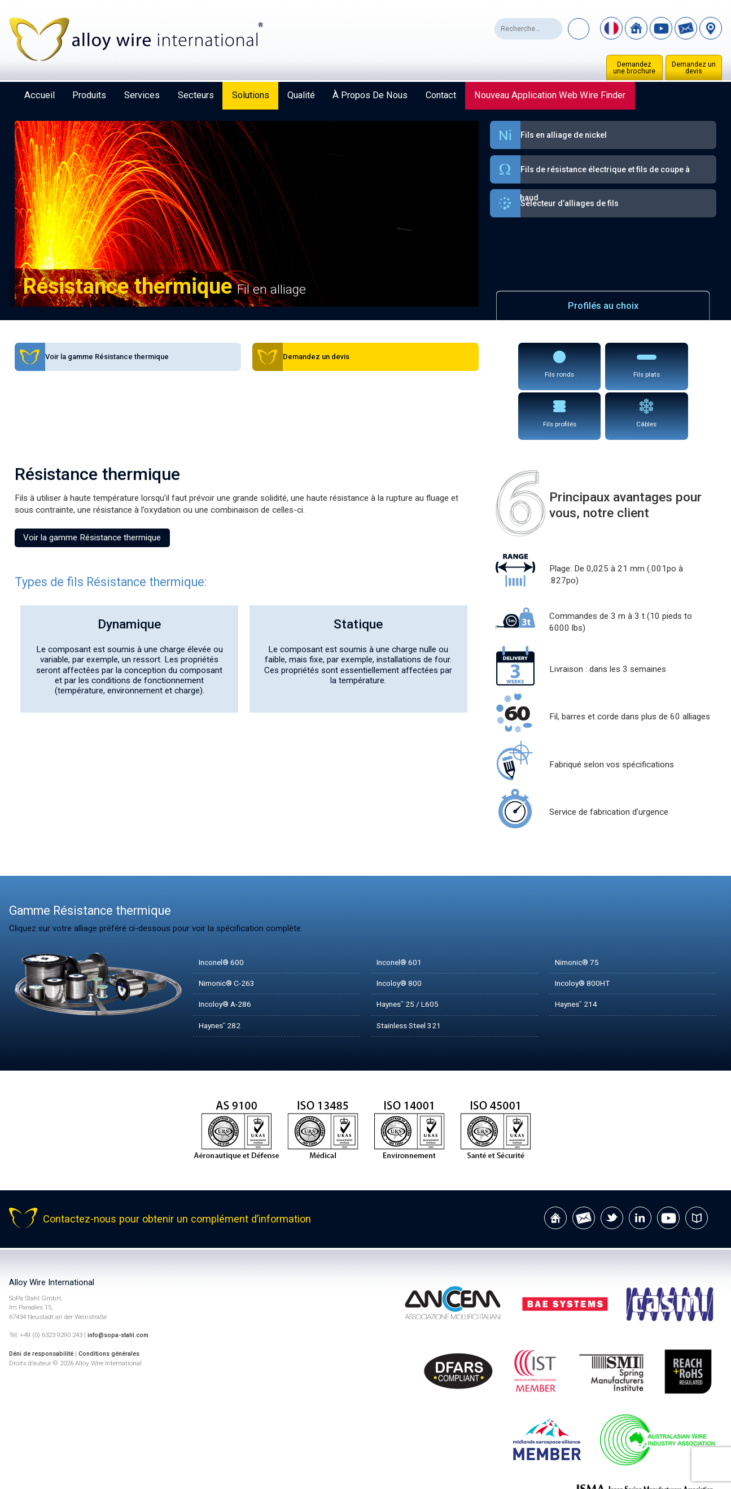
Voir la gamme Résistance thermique (92, 486)
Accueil (39, 95)
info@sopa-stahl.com (121, 1283)
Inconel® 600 (224, 911)
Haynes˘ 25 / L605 (412, 952)
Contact (441, 95)
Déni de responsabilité (44, 1302)
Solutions (250, 95)
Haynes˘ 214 (579, 952)
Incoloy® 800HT (586, 932)
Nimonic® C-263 (231, 932)
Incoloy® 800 (402, 932)
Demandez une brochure (634, 67)
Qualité (301, 95)
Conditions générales (117, 1302)
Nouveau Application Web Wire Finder (549, 95)
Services (142, 95)
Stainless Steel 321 (413, 974)
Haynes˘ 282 (223, 974)
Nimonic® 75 (580, 911)
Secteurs (196, 95)
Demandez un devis (694, 67)
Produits (89, 95)
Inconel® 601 (402, 911)
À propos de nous (370, 95)
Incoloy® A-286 (229, 952)
